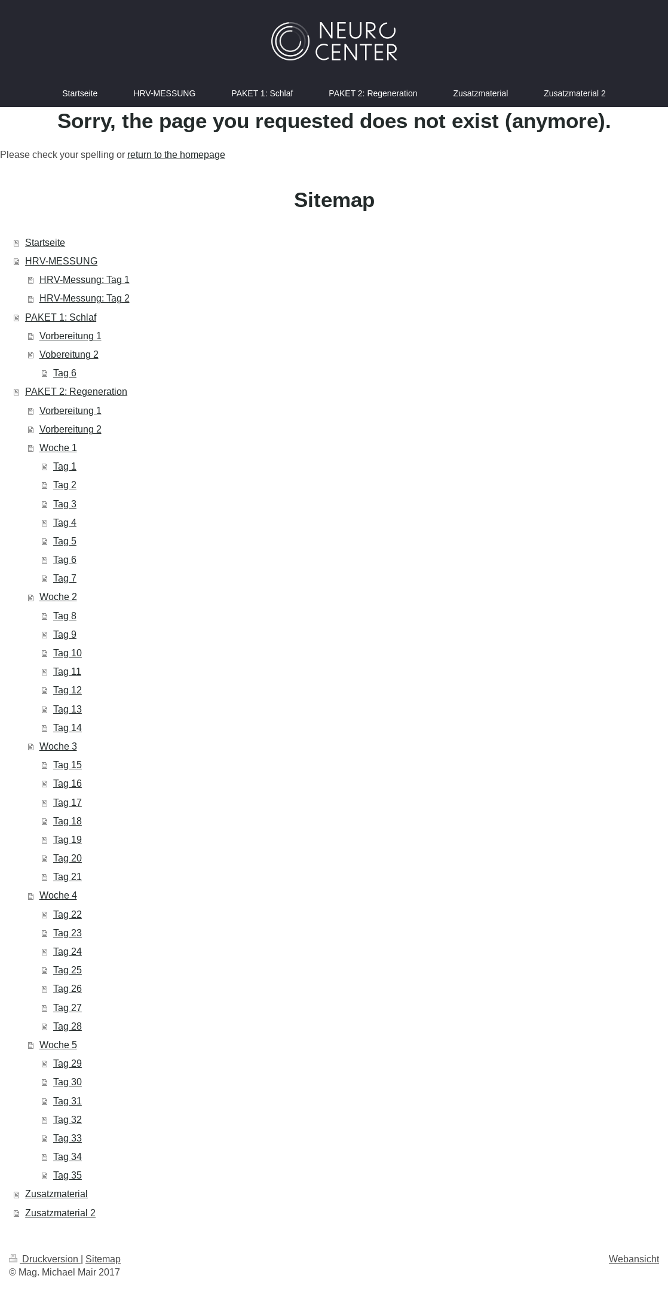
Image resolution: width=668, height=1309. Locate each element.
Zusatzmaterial (56, 1193)
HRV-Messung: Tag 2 (84, 298)
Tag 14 (67, 727)
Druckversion (45, 1258)
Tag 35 (67, 1175)
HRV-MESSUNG (61, 260)
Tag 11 (67, 671)
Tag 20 (67, 858)
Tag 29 (67, 1063)
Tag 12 (67, 689)
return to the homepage (176, 154)
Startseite (45, 242)
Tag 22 (67, 914)
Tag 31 (67, 1100)
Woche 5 (58, 1044)
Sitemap (103, 1258)
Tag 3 (64, 503)
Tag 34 (67, 1156)
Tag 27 (67, 1007)
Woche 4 (58, 895)
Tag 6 (64, 372)
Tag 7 (64, 578)
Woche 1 (58, 447)
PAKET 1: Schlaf (60, 317)
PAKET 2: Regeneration (76, 391)
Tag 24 (67, 951)
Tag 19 (67, 839)
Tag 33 (67, 1138)
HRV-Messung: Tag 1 (84, 279)
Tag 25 (67, 969)
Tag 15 (67, 764)
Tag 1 (64, 466)
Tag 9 (64, 634)
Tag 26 (67, 988)
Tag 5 (64, 540)
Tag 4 (64, 522)
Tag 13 (67, 709)
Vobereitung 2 (69, 354)
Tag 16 (67, 783)
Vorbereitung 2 (70, 429)
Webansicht (634, 1258)
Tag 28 (67, 1026)
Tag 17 (67, 802)
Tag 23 (67, 932)
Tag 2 (64, 484)
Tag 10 (67, 652)
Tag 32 (67, 1119)
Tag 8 (64, 615)
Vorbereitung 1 (70, 335)
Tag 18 (67, 820)
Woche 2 (58, 596)
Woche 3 (58, 746)
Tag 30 (67, 1081)
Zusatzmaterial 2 (60, 1212)
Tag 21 (67, 876)
